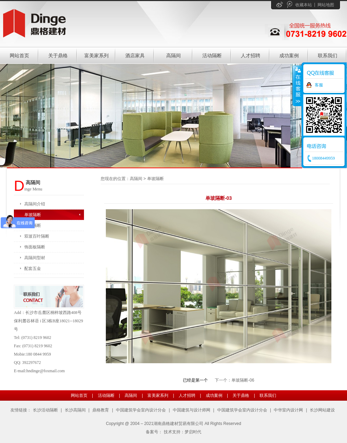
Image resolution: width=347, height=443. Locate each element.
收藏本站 (303, 4)
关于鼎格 (58, 55)
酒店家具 (135, 55)
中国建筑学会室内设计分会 (141, 410)
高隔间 (173, 55)
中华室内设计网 (288, 410)
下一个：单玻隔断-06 (234, 380)
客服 (319, 85)
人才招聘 (250, 55)
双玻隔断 (32, 225)
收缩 (297, 85)
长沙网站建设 (322, 410)
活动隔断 (212, 55)
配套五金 (32, 268)
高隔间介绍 (34, 204)
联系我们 (327, 55)
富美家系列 (96, 55)
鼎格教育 (100, 410)
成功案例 (289, 55)
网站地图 (326, 4)
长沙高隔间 (75, 410)
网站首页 (19, 55)
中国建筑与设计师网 (191, 410)
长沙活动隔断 (45, 410)
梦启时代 (193, 431)
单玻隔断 (32, 214)
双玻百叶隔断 (36, 236)
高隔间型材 (34, 257)
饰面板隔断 (34, 247)
